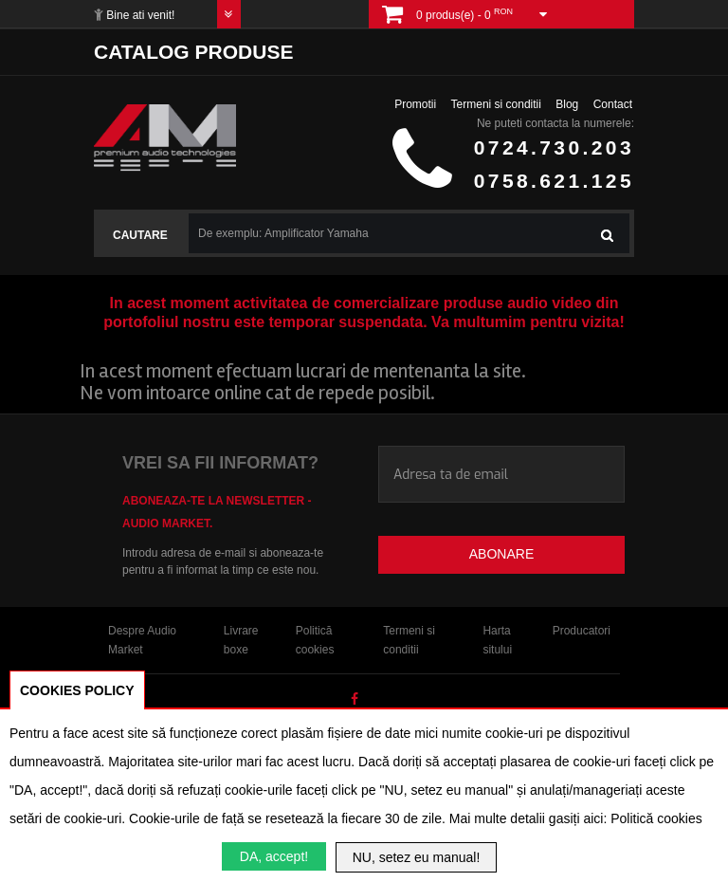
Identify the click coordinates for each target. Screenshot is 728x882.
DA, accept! (274, 856)
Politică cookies (656, 818)
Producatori (581, 630)
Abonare (501, 553)
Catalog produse (193, 52)
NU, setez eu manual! (417, 857)
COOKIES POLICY (77, 690)
